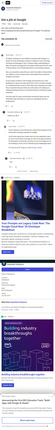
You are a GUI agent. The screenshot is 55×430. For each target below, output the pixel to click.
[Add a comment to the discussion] (29, 46)
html (4, 24)
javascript (16, 24)
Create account (47, 3)
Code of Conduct (22, 171)
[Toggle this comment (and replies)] (2, 58)
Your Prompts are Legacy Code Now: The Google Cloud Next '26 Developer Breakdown (26, 227)
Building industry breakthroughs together (23, 374)
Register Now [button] (7, 385)
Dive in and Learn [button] (27, 420)
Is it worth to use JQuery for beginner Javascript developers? (27, 308)
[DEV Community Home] (7, 3)
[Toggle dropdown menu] (51, 54)
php (9, 24)
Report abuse (34, 171)
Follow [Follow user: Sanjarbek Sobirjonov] (27, 269)
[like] (7, 106)
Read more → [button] (8, 252)
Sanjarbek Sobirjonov (13, 8)
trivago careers (37, 147)
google (25, 24)
